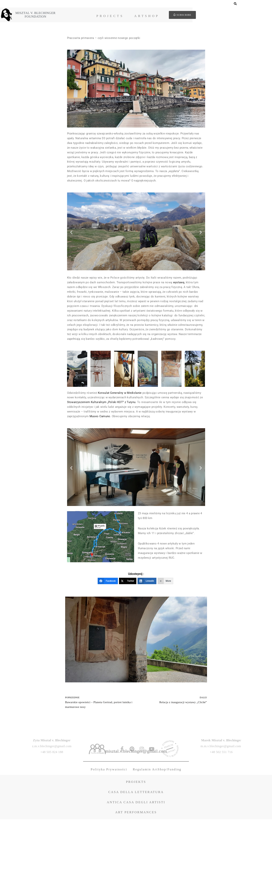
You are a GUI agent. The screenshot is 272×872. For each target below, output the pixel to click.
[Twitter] (127, 631)
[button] (71, 246)
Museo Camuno (160, 455)
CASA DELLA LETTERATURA (136, 845)
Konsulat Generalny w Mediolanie (123, 428)
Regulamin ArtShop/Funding (157, 822)
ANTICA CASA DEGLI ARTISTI (136, 855)
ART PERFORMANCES (136, 865)
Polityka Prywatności (109, 822)
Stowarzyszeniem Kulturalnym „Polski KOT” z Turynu (139, 439)
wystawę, (73, 303)
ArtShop (192, 16)
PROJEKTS (136, 834)
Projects (155, 16)
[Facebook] (108, 631)
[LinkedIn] (147, 631)
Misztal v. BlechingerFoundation (70, 15)
